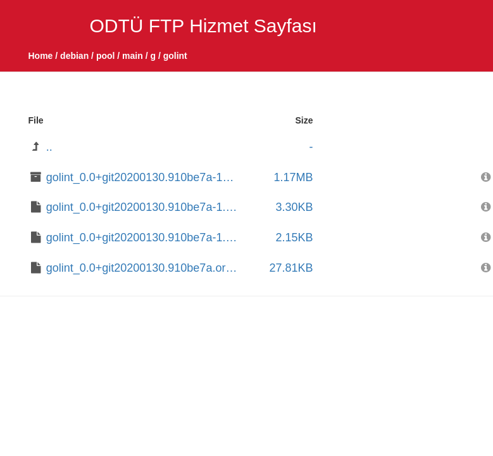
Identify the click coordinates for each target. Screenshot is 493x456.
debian (74, 56)
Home (40, 56)
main (132, 56)
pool (105, 56)
